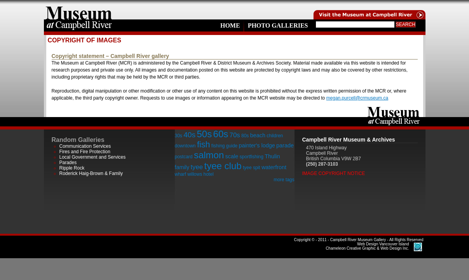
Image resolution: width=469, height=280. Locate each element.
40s (189, 135)
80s (245, 135)
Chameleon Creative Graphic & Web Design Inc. (367, 246)
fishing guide (224, 146)
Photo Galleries (278, 25)
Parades (68, 162)
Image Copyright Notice (333, 173)
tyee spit (251, 167)
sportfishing (251, 156)
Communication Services (85, 146)
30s (178, 135)
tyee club (223, 166)
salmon (209, 155)
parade (285, 145)
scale (232, 156)
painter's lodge (257, 145)
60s (220, 134)
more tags (284, 179)
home (79, 9)
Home (230, 25)
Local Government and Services (92, 157)
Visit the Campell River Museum (368, 9)
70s (235, 135)
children (275, 135)
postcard (184, 156)
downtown (185, 146)
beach (257, 135)
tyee (196, 167)
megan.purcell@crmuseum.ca (357, 98)
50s (204, 134)
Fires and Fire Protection (84, 151)
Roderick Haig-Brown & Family (91, 173)
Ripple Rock (72, 168)
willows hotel (200, 174)
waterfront (274, 167)
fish (203, 144)
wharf (180, 174)
